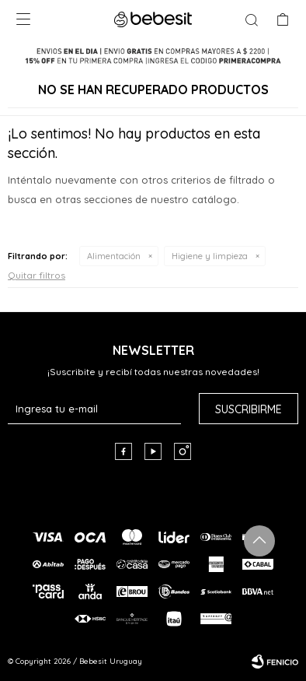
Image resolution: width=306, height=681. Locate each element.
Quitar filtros (36, 275)
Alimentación (114, 256)
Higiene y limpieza (210, 256)
